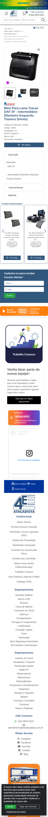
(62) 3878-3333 (36, 15)
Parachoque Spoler (24, 666)
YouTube (24, 746)
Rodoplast (18, 139)
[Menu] (6, 13)
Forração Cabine (24, 630)
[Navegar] (3, 231)
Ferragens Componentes (24, 622)
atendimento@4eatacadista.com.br (25, 726)
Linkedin (24, 750)
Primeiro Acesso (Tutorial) (24, 527)
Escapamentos (24, 618)
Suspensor (24, 689)
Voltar (38, 28)
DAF (12, 136)
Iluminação (24, 637)
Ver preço (24, 145)
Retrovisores (24, 677)
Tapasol (24, 696)
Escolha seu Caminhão (24, 558)
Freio (23, 633)
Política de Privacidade (24, 540)
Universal (24, 704)
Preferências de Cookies (16, 812)
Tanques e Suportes (24, 693)
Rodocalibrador (24, 681)
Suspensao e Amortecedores (24, 685)
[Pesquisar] (43, 20)
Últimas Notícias (22, 311)
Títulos (31, 484)
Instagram (24, 738)
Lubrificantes (24, 626)
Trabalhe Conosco (24, 572)
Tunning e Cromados (24, 700)
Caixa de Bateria (24, 606)
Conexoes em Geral (24, 610)
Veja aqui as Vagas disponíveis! (24, 400)
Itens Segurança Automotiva (24, 641)
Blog (24, 754)
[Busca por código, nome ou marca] (21, 20)
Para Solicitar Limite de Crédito (24, 576)
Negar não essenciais (28, 807)
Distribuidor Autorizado (24, 545)
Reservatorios (24, 673)
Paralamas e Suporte (24, 662)
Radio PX (24, 670)
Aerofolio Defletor (24, 595)
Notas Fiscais (18, 489)
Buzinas (24, 603)
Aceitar (10, 807)
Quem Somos (24, 522)
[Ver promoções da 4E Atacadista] (24, 5)
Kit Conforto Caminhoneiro (24, 645)
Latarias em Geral (24, 658)
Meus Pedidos (18, 484)
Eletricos (24, 614)
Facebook (24, 742)
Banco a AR (24, 599)
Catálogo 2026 (24, 581)
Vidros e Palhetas (24, 708)
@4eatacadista (22, 416)
